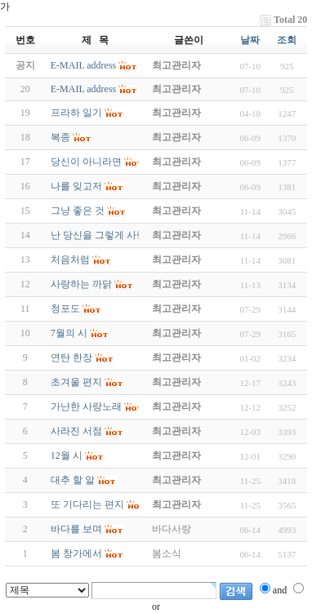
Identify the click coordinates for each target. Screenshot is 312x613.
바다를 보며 (76, 529)
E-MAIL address (84, 89)
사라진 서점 (76, 431)
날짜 (250, 40)
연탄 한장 (71, 357)
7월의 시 (69, 333)
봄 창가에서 (76, 553)
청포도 (65, 308)
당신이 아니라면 (86, 161)
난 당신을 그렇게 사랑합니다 (113, 235)
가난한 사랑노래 (86, 406)
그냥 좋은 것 (78, 210)
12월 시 (66, 455)
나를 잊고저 (76, 186)
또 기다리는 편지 (87, 504)
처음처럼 (70, 259)
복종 (60, 137)
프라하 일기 (76, 112)
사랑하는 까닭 (81, 284)
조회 (286, 40)
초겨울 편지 (76, 382)
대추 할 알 (73, 480)
